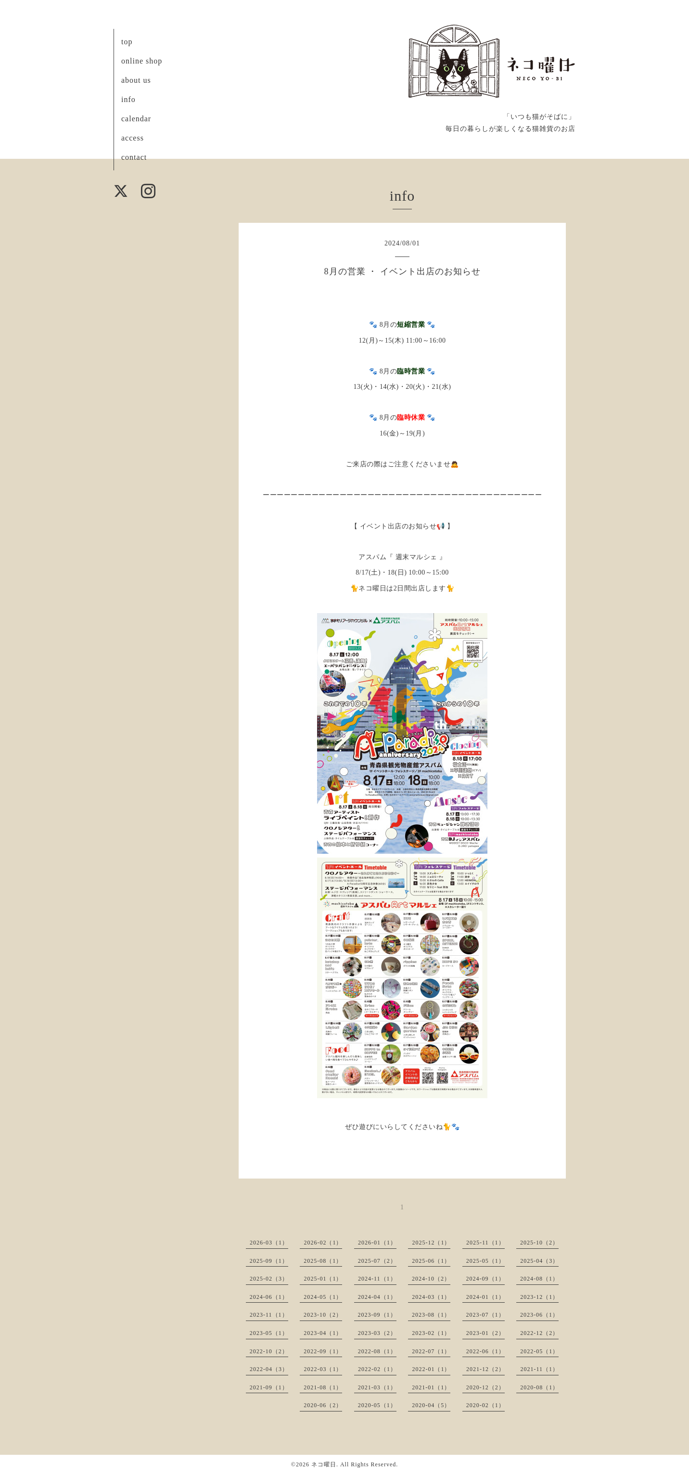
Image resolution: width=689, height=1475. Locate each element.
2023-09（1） (377, 1314)
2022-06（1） (485, 1351)
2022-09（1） (323, 1351)
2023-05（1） (269, 1333)
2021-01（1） (431, 1387)
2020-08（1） (539, 1387)
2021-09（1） (269, 1387)
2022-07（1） (431, 1351)
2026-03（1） (269, 1242)
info (128, 99)
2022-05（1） (539, 1351)
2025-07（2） (377, 1260)
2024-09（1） (485, 1278)
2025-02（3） (269, 1278)
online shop (141, 61)
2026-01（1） (377, 1242)
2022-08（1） (377, 1351)
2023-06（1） (539, 1314)
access (132, 138)
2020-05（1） (377, 1405)
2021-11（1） (539, 1369)
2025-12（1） (431, 1242)
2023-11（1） (269, 1314)
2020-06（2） (323, 1405)
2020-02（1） (485, 1405)
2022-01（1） (431, 1369)
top (126, 42)
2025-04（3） (539, 1260)
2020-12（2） (485, 1387)
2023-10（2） (323, 1314)
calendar (136, 119)
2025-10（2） (539, 1242)
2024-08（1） (539, 1278)
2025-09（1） (269, 1260)
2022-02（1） (377, 1369)
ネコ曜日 (323, 1464)
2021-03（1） (377, 1387)
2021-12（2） (485, 1369)
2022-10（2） (269, 1351)
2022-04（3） (269, 1369)
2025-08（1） (323, 1260)
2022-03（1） (323, 1369)
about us (136, 80)
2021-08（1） (323, 1387)
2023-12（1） (539, 1297)
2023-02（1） (431, 1333)
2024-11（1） (377, 1278)
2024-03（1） (431, 1297)
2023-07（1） (485, 1314)
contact (134, 157)
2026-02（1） (323, 1242)
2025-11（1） (485, 1242)
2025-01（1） (323, 1278)
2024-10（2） (431, 1278)
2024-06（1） (269, 1297)
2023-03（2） (377, 1333)
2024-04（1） (377, 1297)
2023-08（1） (431, 1314)
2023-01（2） (485, 1333)
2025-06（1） (431, 1260)
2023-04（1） (323, 1333)
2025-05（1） (485, 1260)
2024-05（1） (323, 1297)
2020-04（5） (431, 1405)
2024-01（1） (485, 1297)
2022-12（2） (539, 1333)
